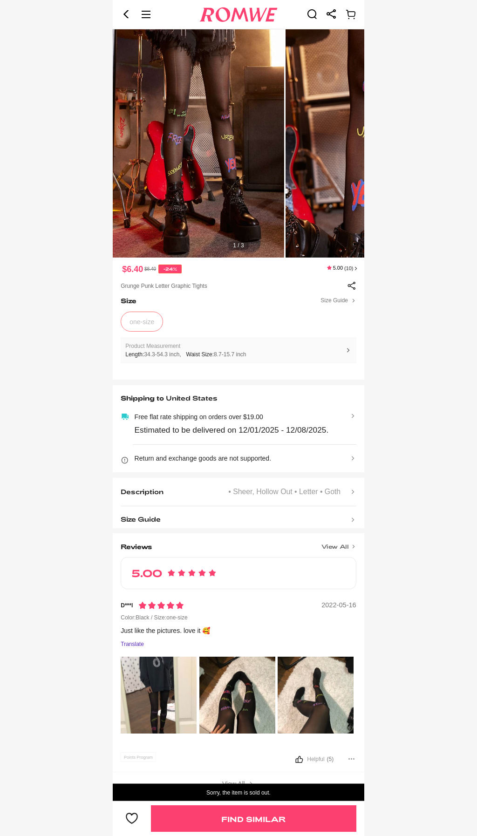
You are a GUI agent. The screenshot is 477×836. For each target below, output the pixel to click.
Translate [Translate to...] (132, 644)
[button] (126, 14)
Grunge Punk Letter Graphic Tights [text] (164, 286)
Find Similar (253, 819)
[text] (238, 143)
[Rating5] (161, 605)
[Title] (238, 543)
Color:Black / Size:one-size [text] (154, 617)
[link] (312, 14)
